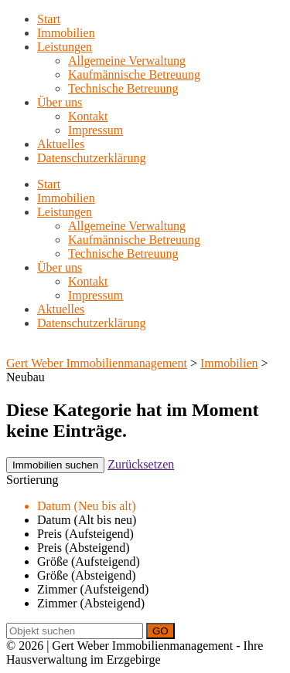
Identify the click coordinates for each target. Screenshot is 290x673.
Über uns (59, 102)
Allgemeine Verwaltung (127, 60)
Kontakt (88, 116)
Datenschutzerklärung (91, 157)
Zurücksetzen (140, 464)
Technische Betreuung (123, 88)
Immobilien (66, 32)
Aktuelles (60, 143)
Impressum (95, 130)
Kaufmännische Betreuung (134, 74)
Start (48, 18)
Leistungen (64, 46)
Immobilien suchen (55, 465)
